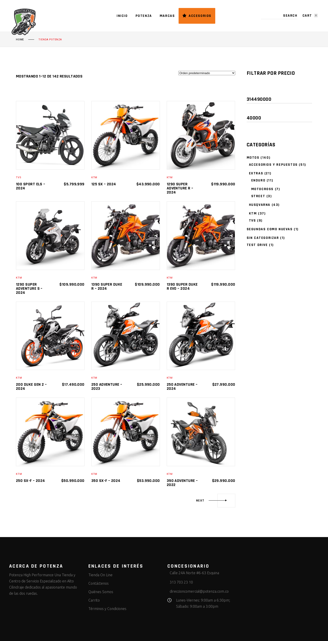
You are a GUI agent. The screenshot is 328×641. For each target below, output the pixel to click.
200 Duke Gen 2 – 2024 (31, 386)
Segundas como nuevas (270, 229)
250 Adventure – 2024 (182, 386)
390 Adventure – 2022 (182, 482)
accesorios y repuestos (273, 164)
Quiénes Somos (100, 592)
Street (258, 196)
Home (20, 39)
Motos (253, 157)
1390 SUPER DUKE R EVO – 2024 (182, 286)
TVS (18, 177)
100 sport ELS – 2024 (30, 186)
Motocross (262, 189)
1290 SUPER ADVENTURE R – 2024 (180, 188)
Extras (256, 173)
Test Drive (257, 245)
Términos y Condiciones (107, 609)
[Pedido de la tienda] (206, 73)
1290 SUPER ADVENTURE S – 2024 (29, 288)
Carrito (94, 600)
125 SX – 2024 (103, 184)
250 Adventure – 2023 (106, 386)
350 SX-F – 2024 (105, 480)
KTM (94, 177)
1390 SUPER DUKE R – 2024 (106, 286)
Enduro (258, 180)
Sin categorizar (263, 237)
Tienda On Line (100, 575)
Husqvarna (259, 204)
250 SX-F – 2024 (30, 480)
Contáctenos (98, 583)
